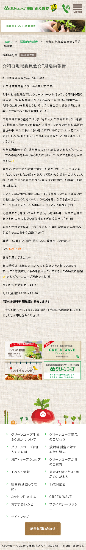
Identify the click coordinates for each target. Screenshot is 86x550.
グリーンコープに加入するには (25, 449)
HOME (8, 41)
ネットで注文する (23, 496)
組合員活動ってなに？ (24, 486)
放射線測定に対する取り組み (62, 449)
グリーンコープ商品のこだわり (63, 437)
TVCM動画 (57, 484)
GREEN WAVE (60, 496)
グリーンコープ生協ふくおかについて (25, 437)
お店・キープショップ (26, 459)
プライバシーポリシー (63, 506)
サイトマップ (20, 516)
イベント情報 (20, 471)
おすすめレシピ (22, 504)
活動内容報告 (29, 41)
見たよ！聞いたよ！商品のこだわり (64, 474)
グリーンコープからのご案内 (63, 461)
